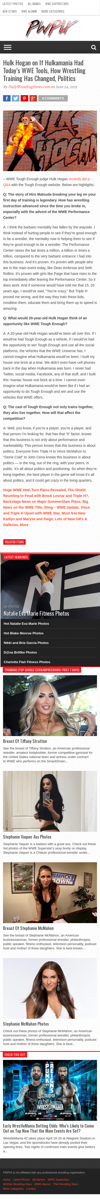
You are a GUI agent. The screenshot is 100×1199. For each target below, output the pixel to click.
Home (6, 1179)
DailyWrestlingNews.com (29, 87)
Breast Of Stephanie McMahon (28, 928)
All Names (34, 4)
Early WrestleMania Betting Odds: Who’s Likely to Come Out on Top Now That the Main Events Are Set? (48, 1128)
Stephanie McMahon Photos (26, 1023)
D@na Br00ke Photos (20, 652)
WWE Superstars (57, 4)
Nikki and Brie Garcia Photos (26, 643)
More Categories (53, 11)
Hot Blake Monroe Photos (24, 633)
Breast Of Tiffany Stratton (25, 741)
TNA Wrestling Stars (65, 1184)
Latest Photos (13, 4)
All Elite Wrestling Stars (17, 1184)
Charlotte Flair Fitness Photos (27, 662)
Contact (31, 1188)
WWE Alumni (29, 11)
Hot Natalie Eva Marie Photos (26, 623)
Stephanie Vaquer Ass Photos (27, 836)
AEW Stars (10, 11)
